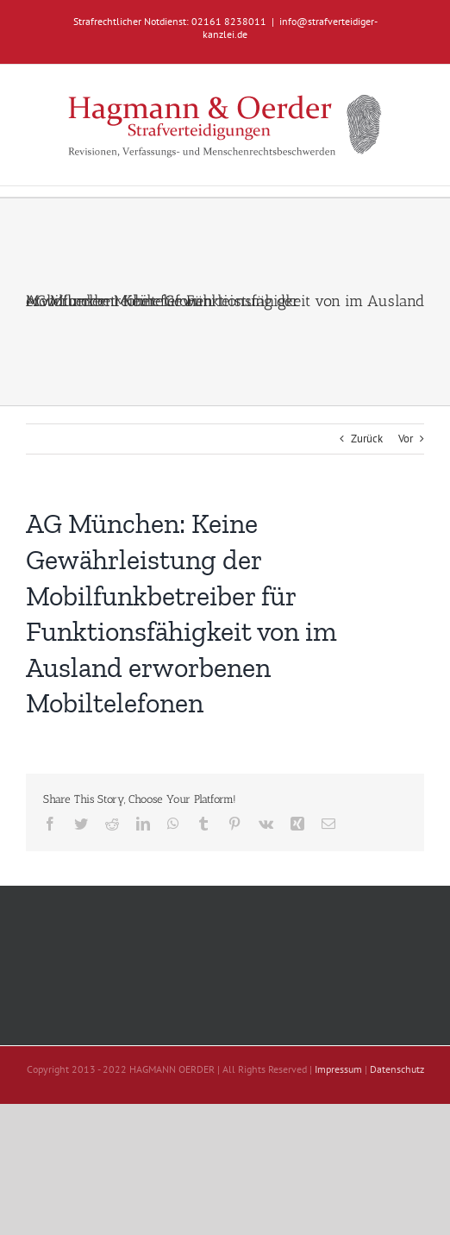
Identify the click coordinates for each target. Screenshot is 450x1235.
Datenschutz (397, 1069)
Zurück (367, 438)
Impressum (338, 1069)
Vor (405, 438)
